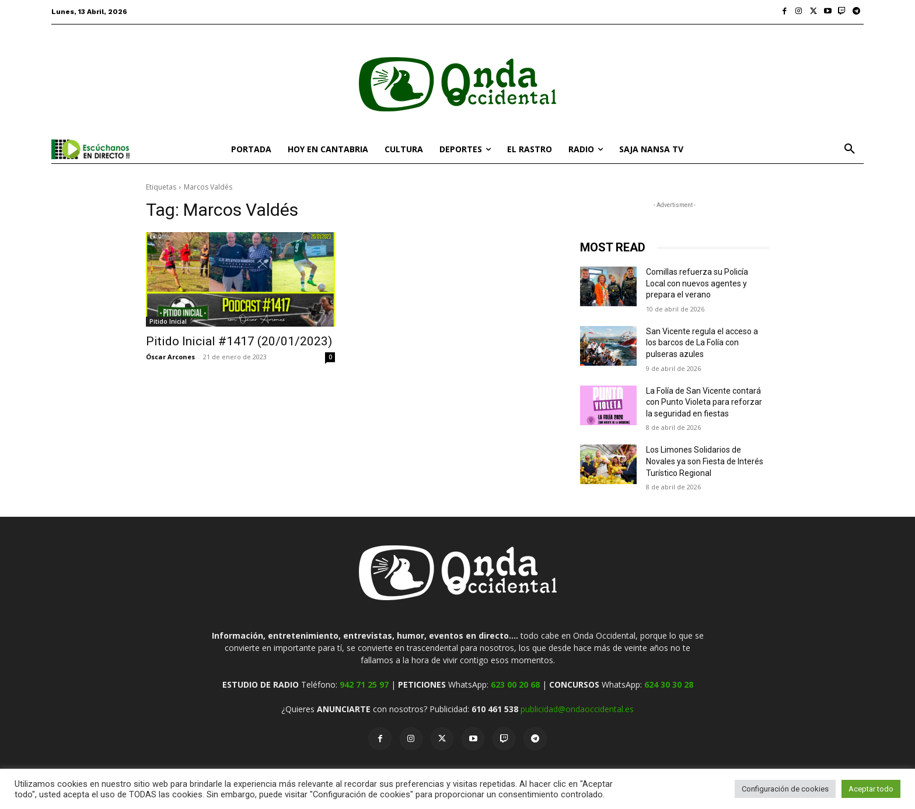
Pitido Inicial (168, 321)
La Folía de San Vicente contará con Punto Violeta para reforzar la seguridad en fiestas (704, 402)
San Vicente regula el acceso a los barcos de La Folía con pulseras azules (702, 343)
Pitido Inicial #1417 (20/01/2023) (239, 341)
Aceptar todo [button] (870, 789)
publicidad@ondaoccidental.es (577, 709)
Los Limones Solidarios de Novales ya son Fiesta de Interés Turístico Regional (704, 461)
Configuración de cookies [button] (785, 789)
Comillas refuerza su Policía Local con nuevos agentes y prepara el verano (697, 283)
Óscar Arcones (170, 356)
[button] (850, 149)
